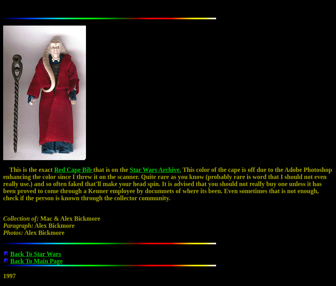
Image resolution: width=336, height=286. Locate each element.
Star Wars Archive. (155, 169)
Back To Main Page (36, 261)
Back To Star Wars (35, 254)
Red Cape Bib (73, 169)
